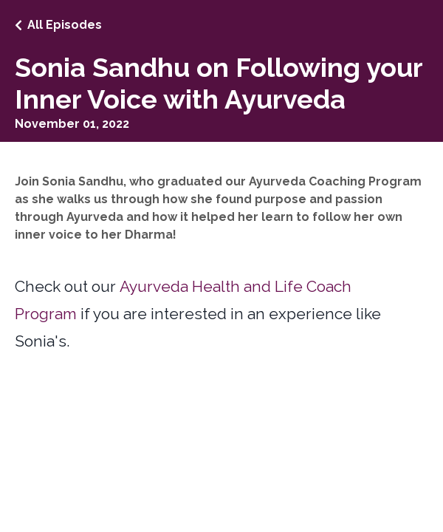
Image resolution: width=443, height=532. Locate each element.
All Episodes (64, 25)
